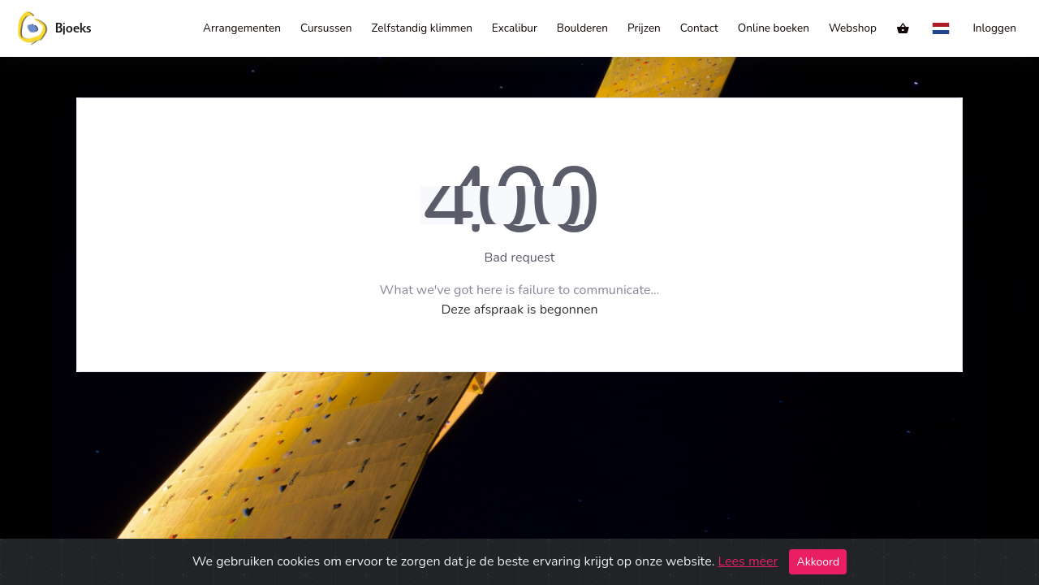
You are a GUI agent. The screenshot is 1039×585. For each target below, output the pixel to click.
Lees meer (748, 561)
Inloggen (994, 28)
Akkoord (817, 562)
